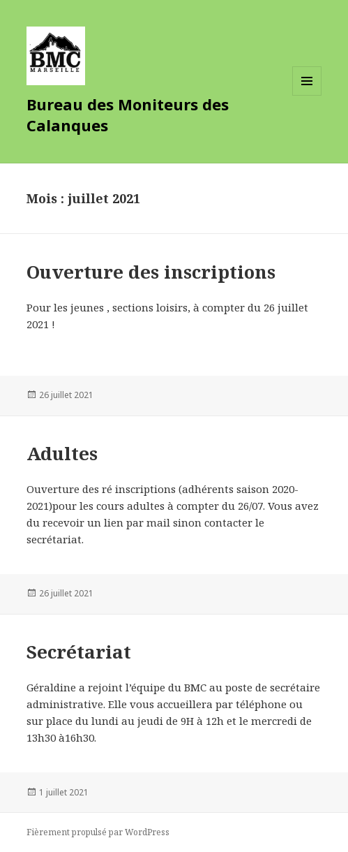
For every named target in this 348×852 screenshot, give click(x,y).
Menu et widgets (307, 95)
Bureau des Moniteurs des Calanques (128, 114)
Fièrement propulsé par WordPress (98, 832)
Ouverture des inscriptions (151, 271)
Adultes (62, 453)
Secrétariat (79, 651)
